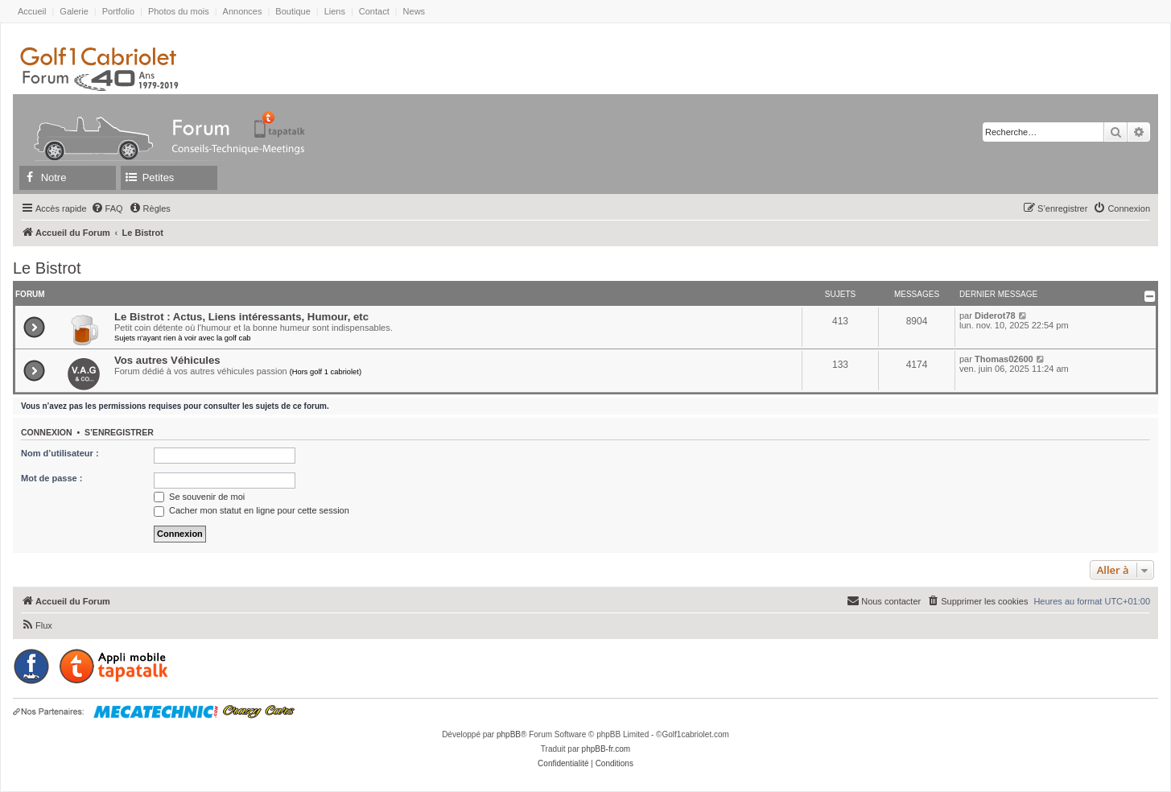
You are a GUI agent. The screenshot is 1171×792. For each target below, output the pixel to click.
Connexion (46, 432)
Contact (374, 11)
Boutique (292, 11)
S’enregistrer (119, 432)
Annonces (242, 11)
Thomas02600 (1004, 359)
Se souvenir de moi (199, 496)
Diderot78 (995, 315)
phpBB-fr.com (606, 749)
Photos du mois (178, 11)
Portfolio (118, 11)
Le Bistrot (46, 268)
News (414, 11)
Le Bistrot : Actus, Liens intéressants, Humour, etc (241, 317)
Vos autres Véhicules (167, 360)
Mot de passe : (51, 478)
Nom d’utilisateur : (60, 453)
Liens (334, 11)
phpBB (509, 734)
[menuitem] (107, 208)
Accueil (32, 11)
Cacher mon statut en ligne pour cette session (251, 510)
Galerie (74, 11)
